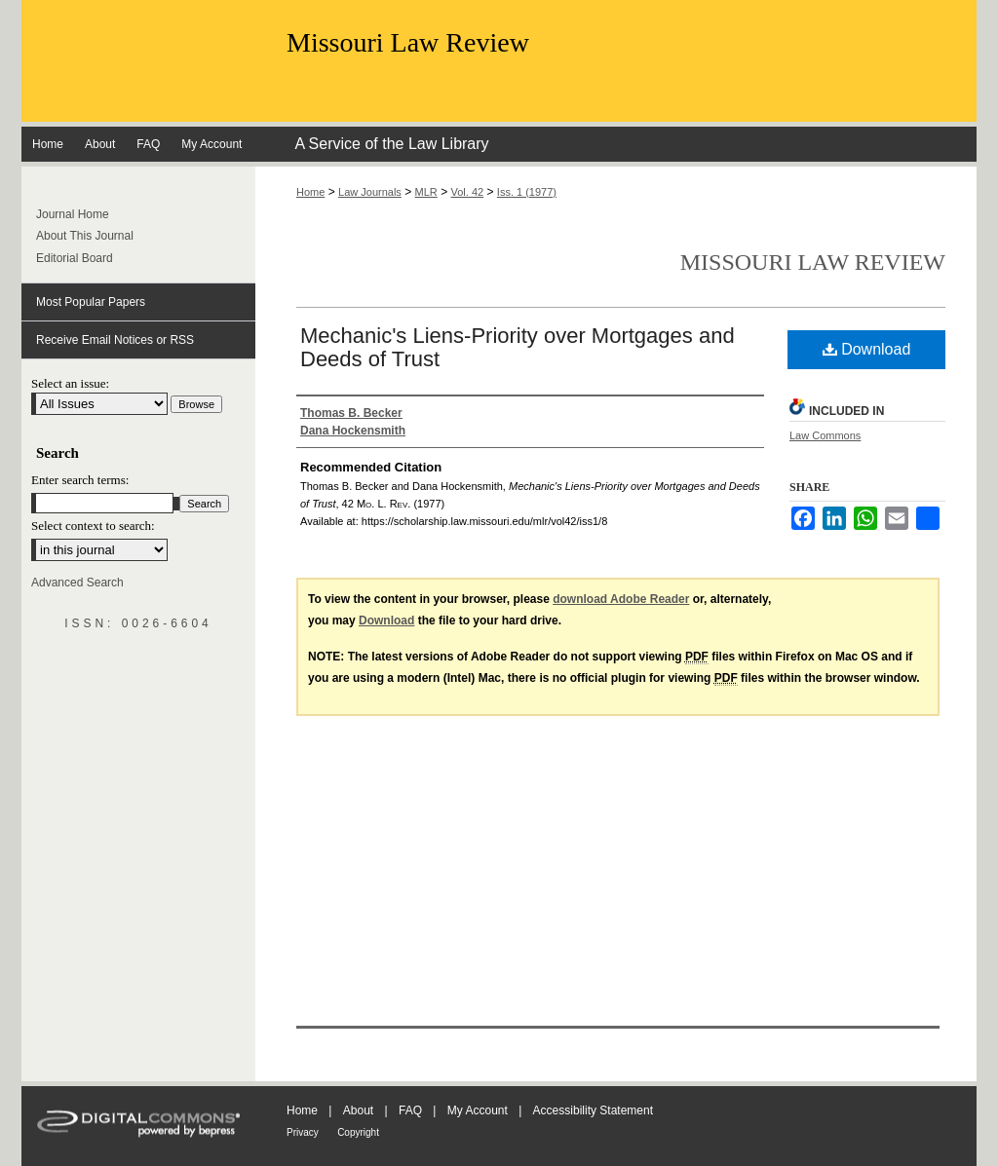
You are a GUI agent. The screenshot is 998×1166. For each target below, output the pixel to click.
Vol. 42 (467, 192)
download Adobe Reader (621, 599)
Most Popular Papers (90, 302)
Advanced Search (77, 582)
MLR (426, 192)
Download (867, 349)
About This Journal (85, 236)
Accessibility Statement (593, 1110)
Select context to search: (93, 525)
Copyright (358, 1132)
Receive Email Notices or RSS (115, 340)
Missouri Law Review (408, 42)
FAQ (410, 1110)
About (358, 1110)
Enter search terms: (80, 479)
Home (310, 192)
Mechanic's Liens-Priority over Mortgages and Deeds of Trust (517, 347)
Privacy (303, 1132)
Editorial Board (74, 258)
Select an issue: (70, 383)
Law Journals (370, 192)
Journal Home (72, 214)
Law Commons (825, 435)
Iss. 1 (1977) (527, 192)
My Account (477, 1110)
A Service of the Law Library (391, 143)
